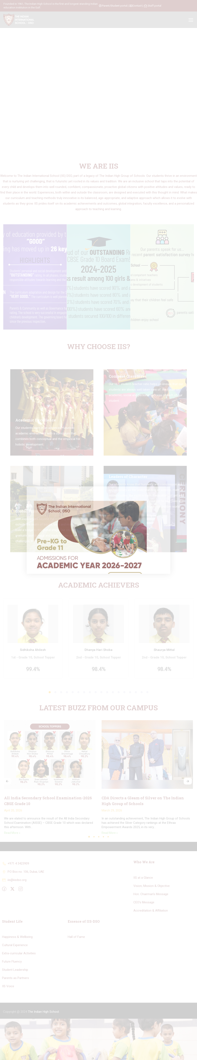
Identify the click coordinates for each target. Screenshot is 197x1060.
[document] (98, 530)
